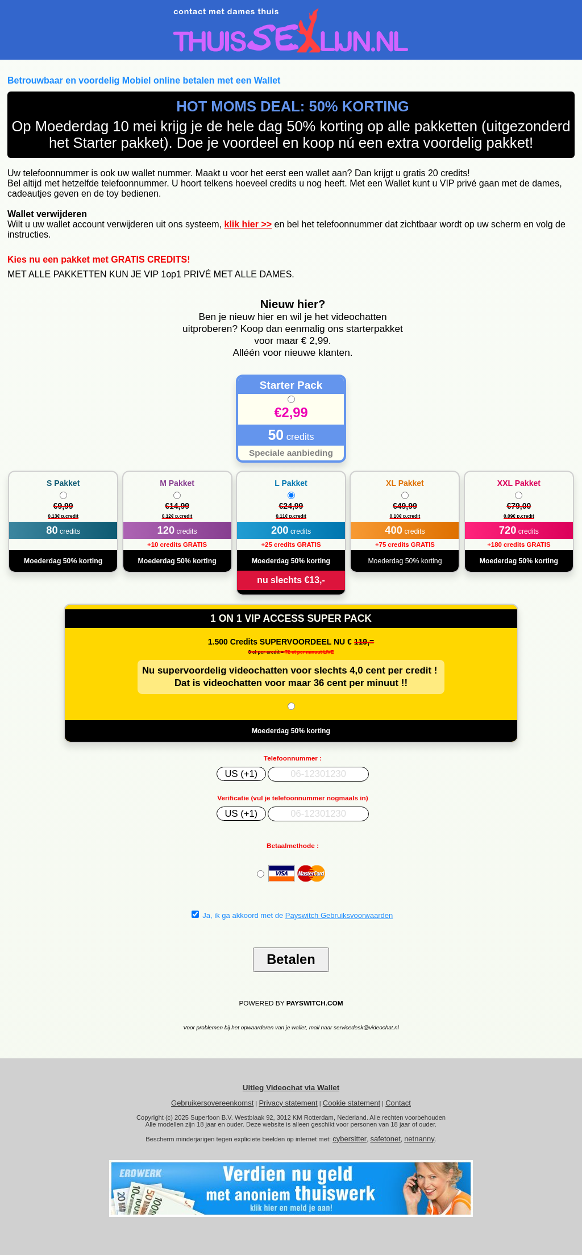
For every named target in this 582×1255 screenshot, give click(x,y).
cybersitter (349, 1139)
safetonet (385, 1139)
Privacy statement (288, 1103)
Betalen (291, 959)
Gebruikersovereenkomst (212, 1103)
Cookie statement (351, 1103)
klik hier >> (248, 224)
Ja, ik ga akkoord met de (292, 915)
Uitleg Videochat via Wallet (291, 1087)
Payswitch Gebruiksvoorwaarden (339, 915)
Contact (398, 1103)
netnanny (419, 1139)
